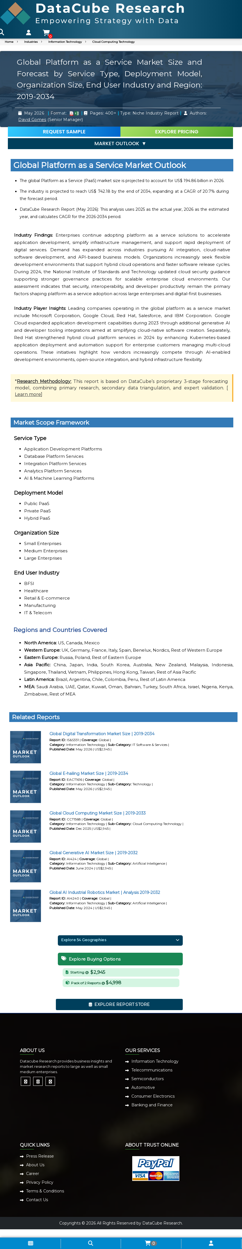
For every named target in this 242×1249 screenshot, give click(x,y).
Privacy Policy (39, 1182)
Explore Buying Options (90, 959)
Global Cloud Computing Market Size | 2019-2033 (97, 813)
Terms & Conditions (45, 1191)
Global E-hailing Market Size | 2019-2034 (88, 773)
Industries (31, 42)
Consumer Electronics (153, 1096)
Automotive (143, 1087)
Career (32, 1173)
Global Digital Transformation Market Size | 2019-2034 (101, 733)
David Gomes (32, 119)
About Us (35, 1164)
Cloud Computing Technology (113, 42)
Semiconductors (147, 1078)
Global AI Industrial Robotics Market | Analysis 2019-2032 (104, 892)
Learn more (28, 394)
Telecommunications (151, 1070)
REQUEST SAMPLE (64, 131)
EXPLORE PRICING (176, 131)
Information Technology (65, 42)
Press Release (40, 1156)
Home (9, 42)
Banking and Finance (152, 1104)
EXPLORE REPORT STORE (119, 1004)
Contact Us (37, 1199)
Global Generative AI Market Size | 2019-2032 (93, 852)
